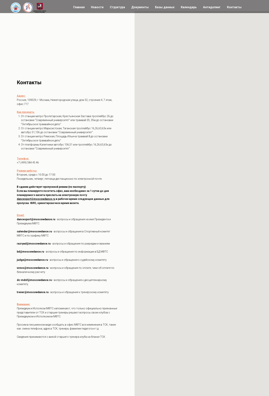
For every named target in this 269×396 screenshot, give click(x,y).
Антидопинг (212, 7)
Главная (79, 7)
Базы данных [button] (164, 7)
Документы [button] (140, 7)
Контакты (234, 7)
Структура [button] (117, 7)
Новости (97, 7)
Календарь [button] (189, 7)
